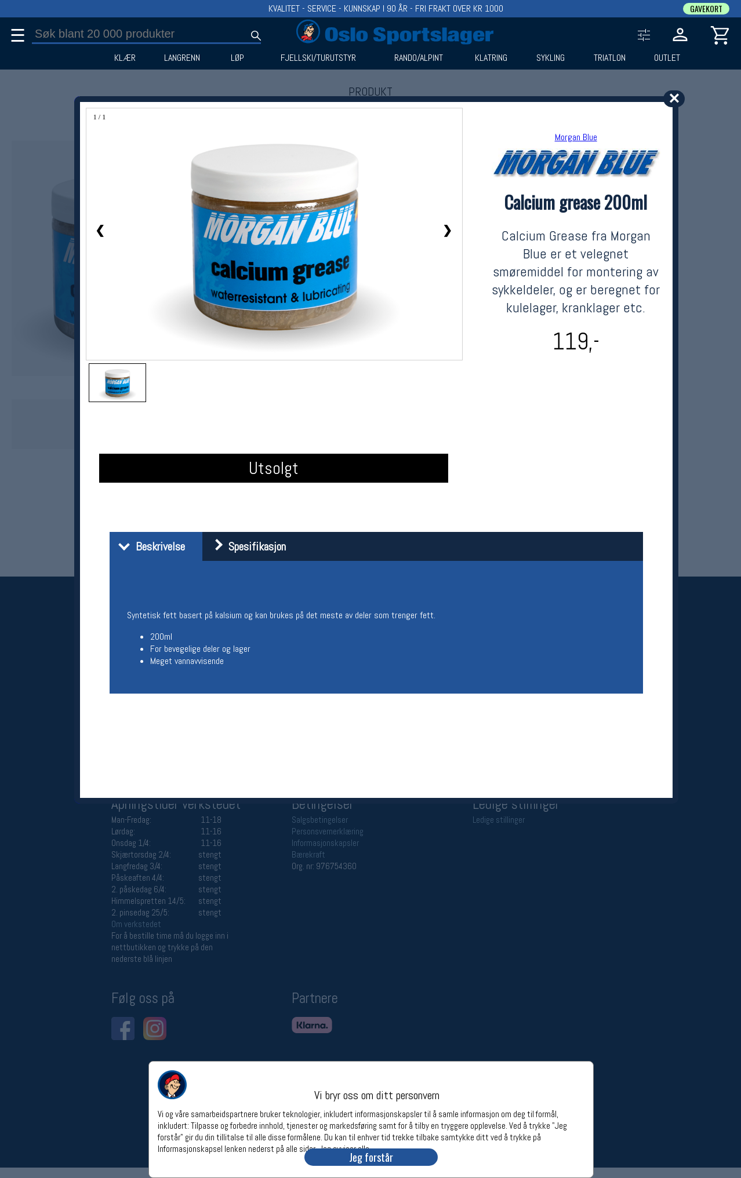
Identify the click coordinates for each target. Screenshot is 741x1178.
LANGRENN (182, 58)
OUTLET (667, 58)
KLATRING (491, 58)
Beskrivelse (148, 546)
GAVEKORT (706, 8)
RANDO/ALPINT (418, 58)
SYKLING (550, 58)
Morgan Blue (576, 137)
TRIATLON (610, 58)
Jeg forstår (371, 1157)
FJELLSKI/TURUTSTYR (318, 58)
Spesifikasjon (245, 546)
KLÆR (125, 58)
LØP (237, 58)
